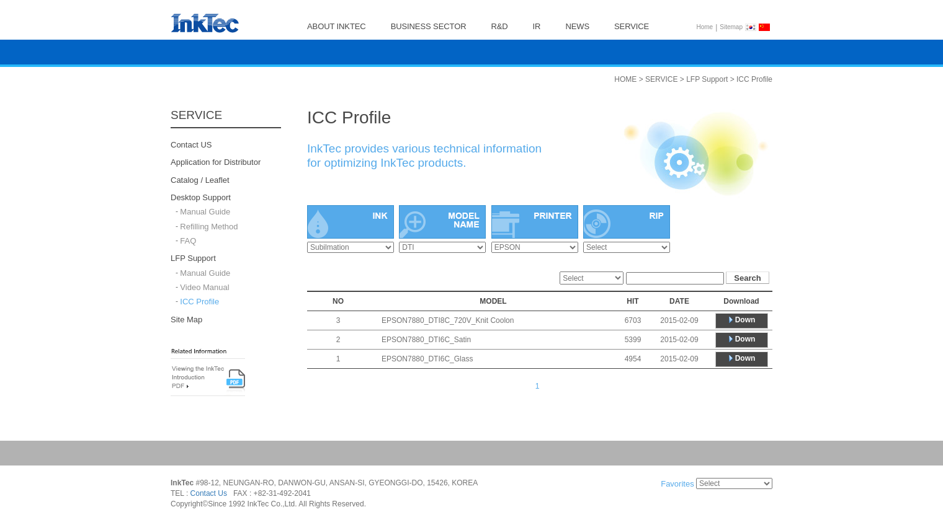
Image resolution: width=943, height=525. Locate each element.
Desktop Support (201, 197)
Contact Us (208, 494)
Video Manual (204, 287)
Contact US (191, 144)
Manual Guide (205, 212)
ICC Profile (199, 302)
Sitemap (731, 27)
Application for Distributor (216, 162)
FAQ (188, 240)
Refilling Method (209, 226)
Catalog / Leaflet (200, 180)
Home (705, 27)
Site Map (186, 319)
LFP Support (193, 258)
